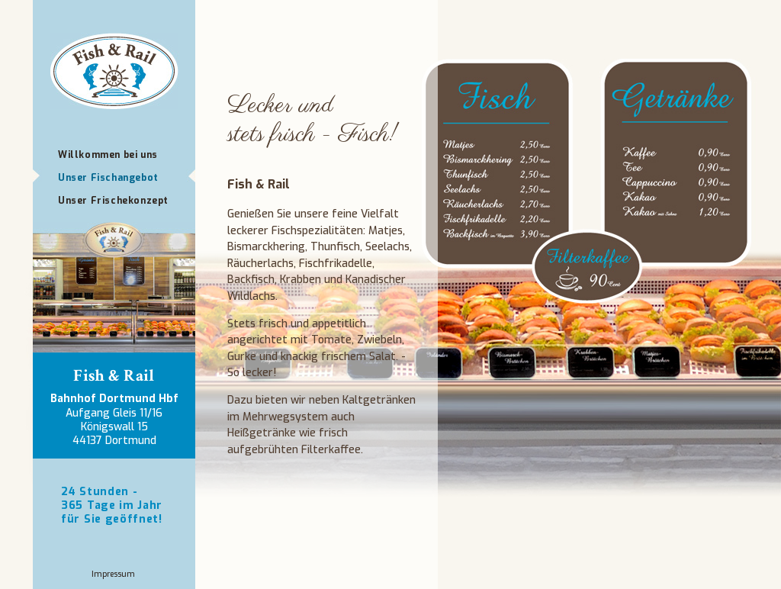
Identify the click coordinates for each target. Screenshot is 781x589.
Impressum (113, 574)
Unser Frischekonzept (113, 201)
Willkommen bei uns (108, 155)
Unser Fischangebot (108, 178)
